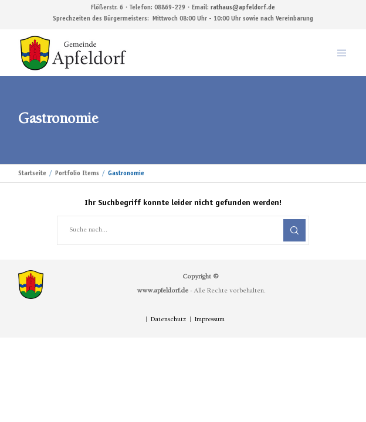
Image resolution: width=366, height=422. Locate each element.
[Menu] (338, 52)
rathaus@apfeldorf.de (243, 8)
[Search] (294, 230)
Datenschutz (168, 320)
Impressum (210, 320)
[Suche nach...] (183, 230)
